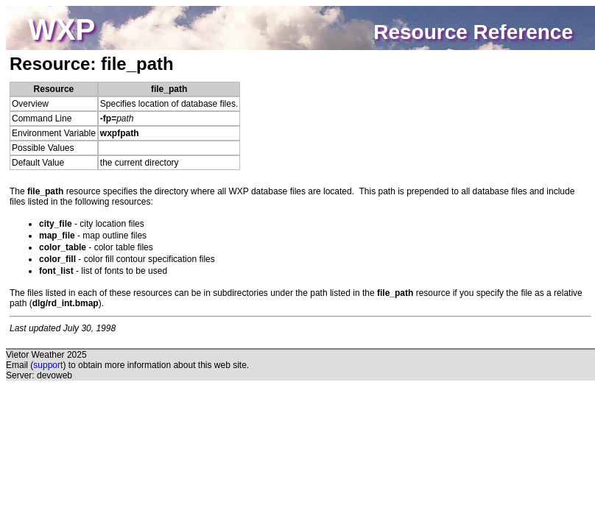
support (48, 365)
